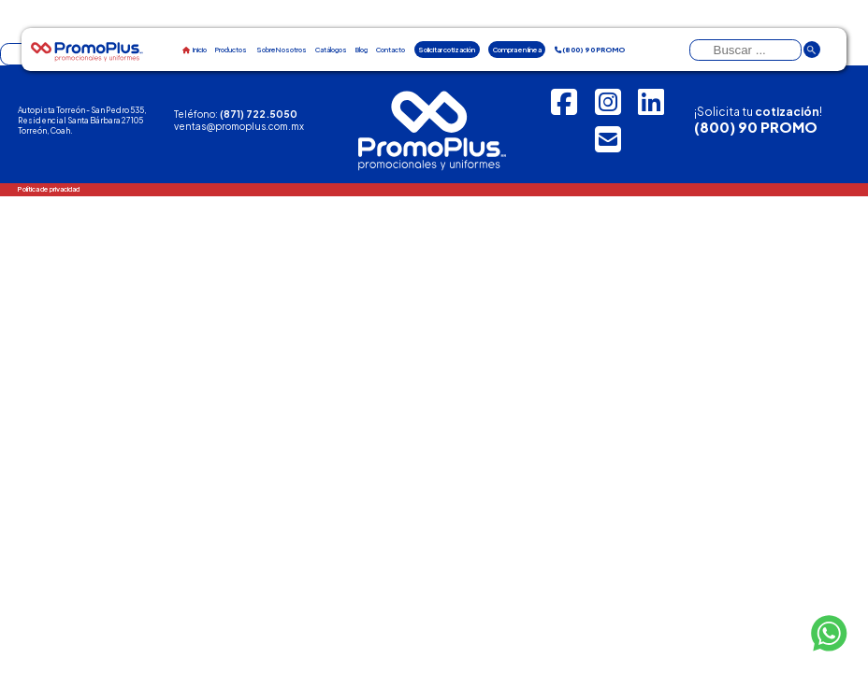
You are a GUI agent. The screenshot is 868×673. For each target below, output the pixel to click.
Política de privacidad (49, 188)
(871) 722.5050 (258, 113)
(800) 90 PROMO (755, 127)
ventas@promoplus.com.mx (239, 126)
